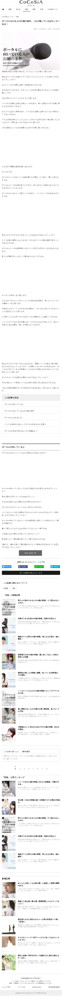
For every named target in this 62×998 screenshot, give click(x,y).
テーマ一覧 (21, 987)
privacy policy (36, 987)
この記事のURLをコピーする (31, 573)
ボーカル (15, 308)
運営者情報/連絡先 (54, 987)
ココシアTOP (6, 987)
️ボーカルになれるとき (13, 417)
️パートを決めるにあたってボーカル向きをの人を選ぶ (25, 424)
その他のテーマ (52, 9)
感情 (34, 9)
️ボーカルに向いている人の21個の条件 (19, 411)
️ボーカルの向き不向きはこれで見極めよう (21, 431)
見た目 (18, 9)
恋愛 (10, 9)
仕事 (41, 9)
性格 (26, 9)
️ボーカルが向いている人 (14, 404)
